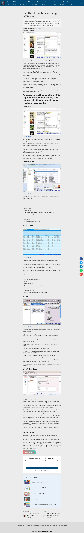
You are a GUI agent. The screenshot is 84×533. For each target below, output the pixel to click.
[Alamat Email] (34, 465)
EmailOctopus (46, 470)
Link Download (27, 136)
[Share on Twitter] (81, 262)
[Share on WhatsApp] (81, 270)
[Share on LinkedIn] (81, 266)
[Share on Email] (81, 274)
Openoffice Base (27, 429)
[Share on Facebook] (81, 258)
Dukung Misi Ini (29, 452)
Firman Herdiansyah (32, 28)
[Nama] (50, 465)
